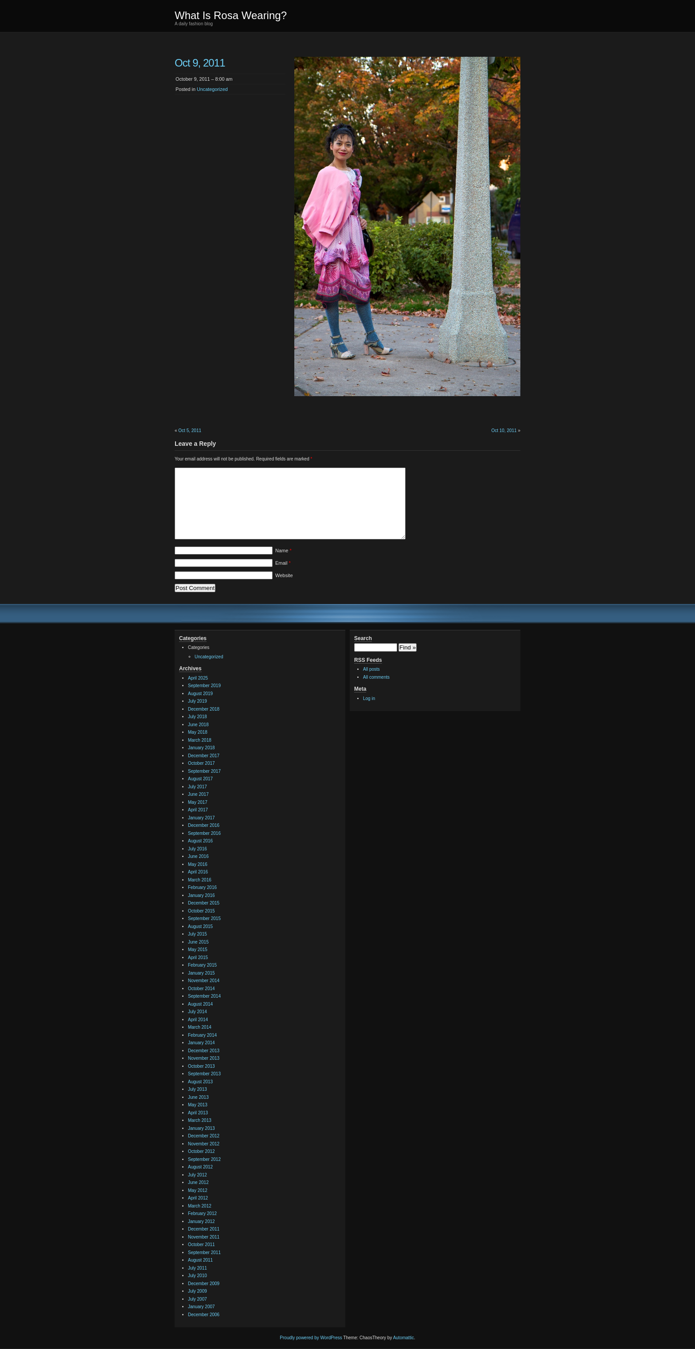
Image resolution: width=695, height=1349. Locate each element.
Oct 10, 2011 (503, 430)
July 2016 (197, 848)
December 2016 (203, 825)
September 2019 (204, 685)
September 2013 (204, 1073)
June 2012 (198, 1182)
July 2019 (197, 701)
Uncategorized (212, 89)
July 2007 (197, 1299)
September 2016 (204, 833)
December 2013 (203, 1050)
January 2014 (201, 1042)
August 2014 (200, 1004)
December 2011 (203, 1229)
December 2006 (203, 1314)
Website (284, 575)
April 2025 (198, 678)
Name (283, 550)
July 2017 (197, 786)
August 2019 (200, 693)
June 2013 (198, 1097)
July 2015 (197, 934)
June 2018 (198, 724)
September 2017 (204, 771)
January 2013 (201, 1128)
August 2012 (200, 1166)
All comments (376, 677)
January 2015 (201, 973)
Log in (369, 698)
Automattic (403, 1337)
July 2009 (197, 1291)
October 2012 (201, 1151)
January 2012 (201, 1221)
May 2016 (197, 864)
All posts (371, 669)
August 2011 (200, 1260)
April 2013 (198, 1112)
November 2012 (203, 1143)
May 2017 (197, 802)
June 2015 (198, 942)
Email (283, 563)
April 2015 (198, 957)
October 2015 (201, 911)
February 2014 (202, 1035)
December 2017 (203, 755)
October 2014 (201, 988)
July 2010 (197, 1275)
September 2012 (204, 1159)
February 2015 (202, 965)
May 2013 (197, 1104)
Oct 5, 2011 (189, 430)
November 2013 (203, 1058)
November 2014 (203, 980)
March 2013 (199, 1120)
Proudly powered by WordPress (311, 1337)
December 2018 (203, 709)
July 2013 (197, 1089)
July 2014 (197, 1011)
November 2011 (203, 1237)
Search (363, 638)
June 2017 (198, 794)
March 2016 (199, 879)
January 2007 (201, 1306)
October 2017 (201, 763)
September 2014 (204, 996)
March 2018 (199, 740)
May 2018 (197, 732)
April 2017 (198, 809)
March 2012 (199, 1205)
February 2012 (202, 1213)
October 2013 (201, 1066)
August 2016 (200, 840)
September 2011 (204, 1252)
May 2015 (197, 949)
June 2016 (198, 856)
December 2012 (203, 1135)
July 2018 (197, 716)
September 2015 (204, 918)
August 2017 (200, 778)
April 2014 (198, 1019)
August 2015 (200, 926)
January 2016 (201, 895)
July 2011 (197, 1268)
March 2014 (199, 1027)
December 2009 (203, 1283)
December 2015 (203, 903)
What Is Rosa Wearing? (231, 15)
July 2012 (197, 1174)
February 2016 (202, 887)
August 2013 (200, 1081)
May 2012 (197, 1190)
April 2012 (198, 1198)
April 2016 (198, 871)
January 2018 (201, 747)
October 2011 (201, 1244)
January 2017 (201, 817)
